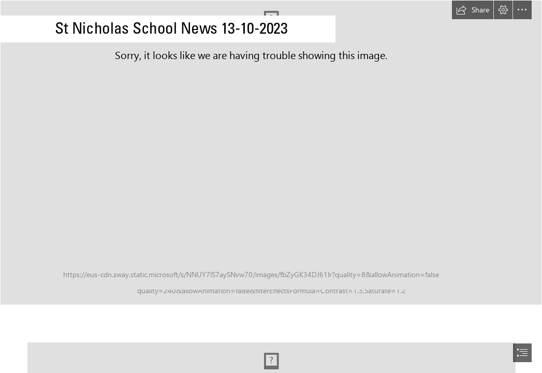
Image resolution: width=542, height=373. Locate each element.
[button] (472, 10)
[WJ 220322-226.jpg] (271, 152)
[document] (271, 186)
